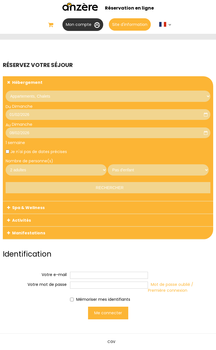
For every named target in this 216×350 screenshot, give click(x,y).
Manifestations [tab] (28, 233)
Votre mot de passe (47, 284)
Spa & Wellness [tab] (28, 207)
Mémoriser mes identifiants (103, 299)
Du (8, 106)
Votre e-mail (54, 274)
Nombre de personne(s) (29, 160)
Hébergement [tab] (27, 82)
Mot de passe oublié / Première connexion (170, 287)
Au (8, 124)
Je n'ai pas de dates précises (38, 151)
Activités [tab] (21, 220)
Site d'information (129, 24)
